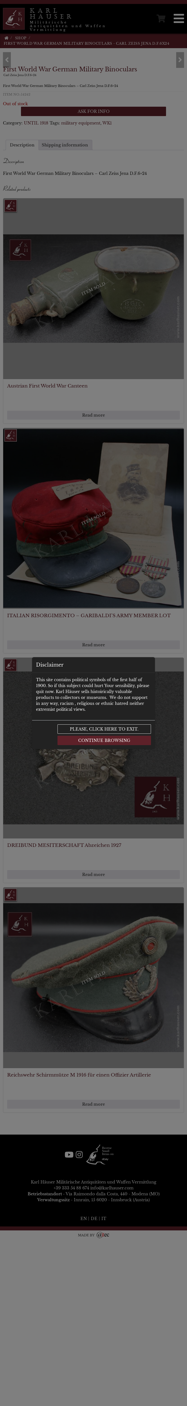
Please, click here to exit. (104, 729)
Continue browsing (104, 740)
